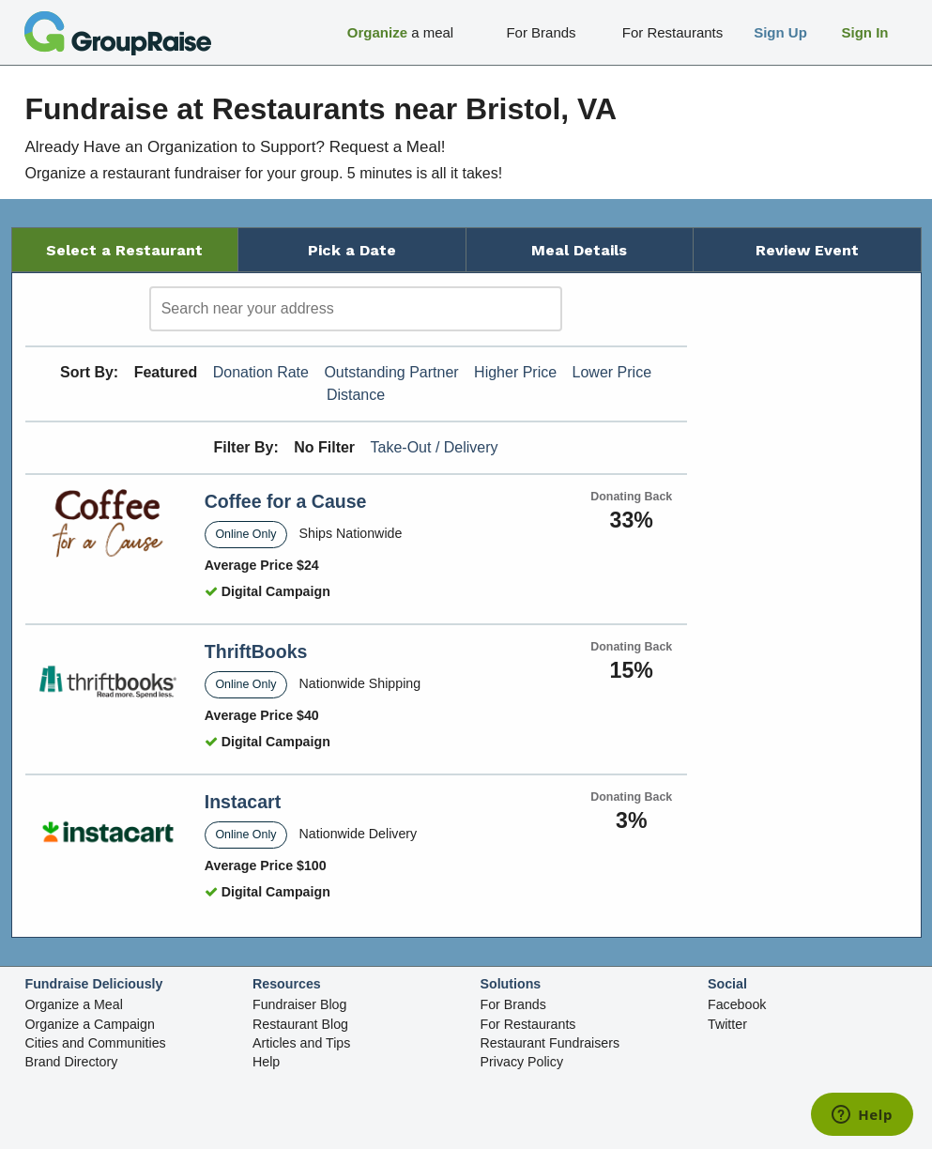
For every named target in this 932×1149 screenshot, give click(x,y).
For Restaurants (528, 1024)
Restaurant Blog (300, 1024)
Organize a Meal (74, 1004)
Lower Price (612, 372)
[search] (355, 308)
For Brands (513, 1004)
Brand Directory (71, 1061)
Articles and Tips (301, 1042)
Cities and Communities (95, 1042)
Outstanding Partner (391, 372)
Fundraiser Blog (299, 1004)
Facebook (737, 1004)
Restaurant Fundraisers (550, 1042)
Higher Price (515, 372)
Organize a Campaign (90, 1024)
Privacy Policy (522, 1061)
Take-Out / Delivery (434, 447)
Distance (356, 395)
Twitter (727, 1024)
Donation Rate (261, 372)
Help (266, 1061)
